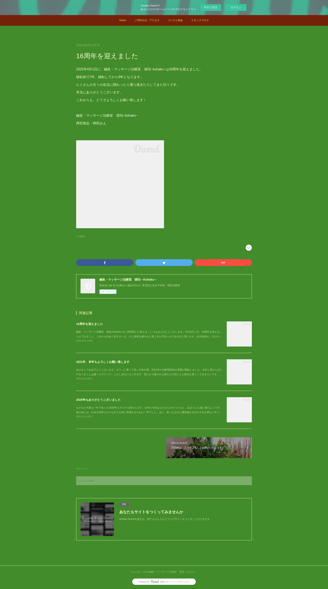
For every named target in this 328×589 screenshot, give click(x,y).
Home (122, 20)
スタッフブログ (200, 20)
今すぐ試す (211, 7)
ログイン (236, 7)
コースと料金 (175, 20)
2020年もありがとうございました (98, 399)
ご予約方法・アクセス (146, 20)
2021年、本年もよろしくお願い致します (102, 361)
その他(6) (80, 236)
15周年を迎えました (89, 324)
